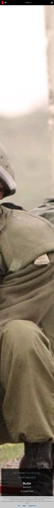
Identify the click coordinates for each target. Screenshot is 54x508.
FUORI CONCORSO (27, 477)
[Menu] (52, 2)
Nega (24, 506)
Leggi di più (32, 506)
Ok (19, 506)
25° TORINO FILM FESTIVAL (27, 473)
